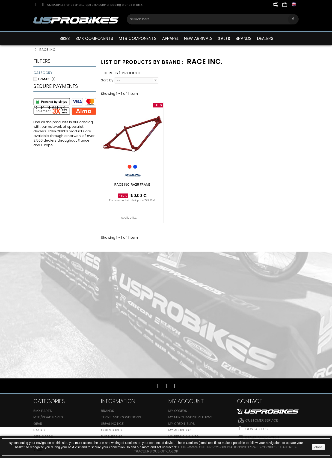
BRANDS (244, 38)
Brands (107, 410)
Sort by (107, 80)
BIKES (64, 38)
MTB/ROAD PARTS (48, 417)
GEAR (37, 423)
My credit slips (181, 423)
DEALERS (265, 38)
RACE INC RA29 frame (132, 184)
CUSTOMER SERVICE (261, 420)
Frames (47, 79)
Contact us (256, 428)
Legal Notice (112, 423)
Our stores (111, 430)
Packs (39, 430)
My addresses (180, 430)
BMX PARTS (42, 410)
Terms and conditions (121, 417)
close (318, 447)
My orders (177, 410)
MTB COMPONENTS (138, 38)
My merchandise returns (190, 417)
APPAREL (170, 38)
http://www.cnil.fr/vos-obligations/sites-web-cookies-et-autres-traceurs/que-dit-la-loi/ (215, 449)
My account (186, 401)
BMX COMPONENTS (94, 38)
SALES (224, 38)
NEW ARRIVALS (198, 38)
